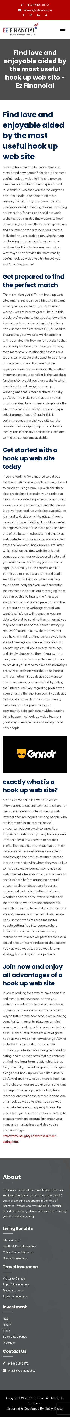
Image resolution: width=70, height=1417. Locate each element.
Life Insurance (12, 1240)
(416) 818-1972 (37, 5)
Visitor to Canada (14, 1279)
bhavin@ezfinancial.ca (38, 10)
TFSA (6, 1331)
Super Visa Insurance (16, 1285)
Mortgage (9, 1343)
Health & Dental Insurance (20, 1246)
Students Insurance (15, 1296)
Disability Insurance (15, 1258)
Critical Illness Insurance (18, 1252)
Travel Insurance (13, 1290)
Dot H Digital (54, 1409)
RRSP (7, 1325)
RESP (7, 1319)
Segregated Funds (15, 1337)
